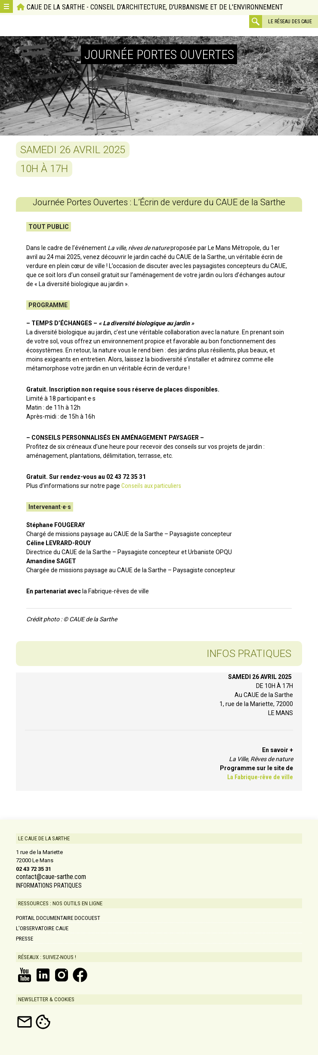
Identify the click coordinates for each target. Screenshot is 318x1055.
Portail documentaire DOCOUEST (58, 918)
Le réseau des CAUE (290, 22)
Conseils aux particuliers (151, 485)
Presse (24, 938)
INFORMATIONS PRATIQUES (49, 885)
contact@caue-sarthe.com (51, 877)
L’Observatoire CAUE (42, 928)
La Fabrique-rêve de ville (260, 777)
